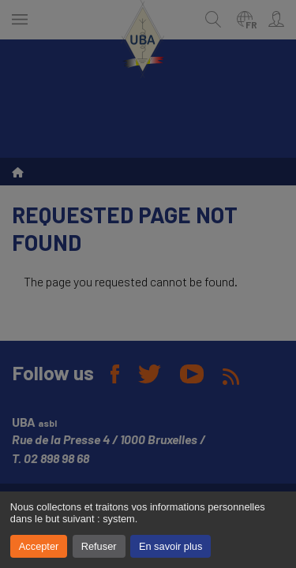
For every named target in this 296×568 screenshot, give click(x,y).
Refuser (99, 546)
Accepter (39, 546)
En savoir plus (170, 546)
